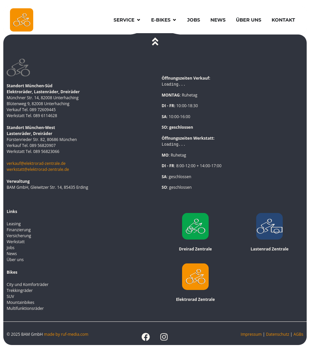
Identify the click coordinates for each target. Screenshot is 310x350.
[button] (138, 20)
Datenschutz (278, 334)
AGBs (298, 334)
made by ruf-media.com (66, 334)
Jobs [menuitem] (193, 20)
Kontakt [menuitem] (283, 20)
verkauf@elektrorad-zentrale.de (36, 163)
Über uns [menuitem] (248, 20)
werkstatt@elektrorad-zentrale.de (38, 169)
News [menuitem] (218, 20)
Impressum (251, 334)
